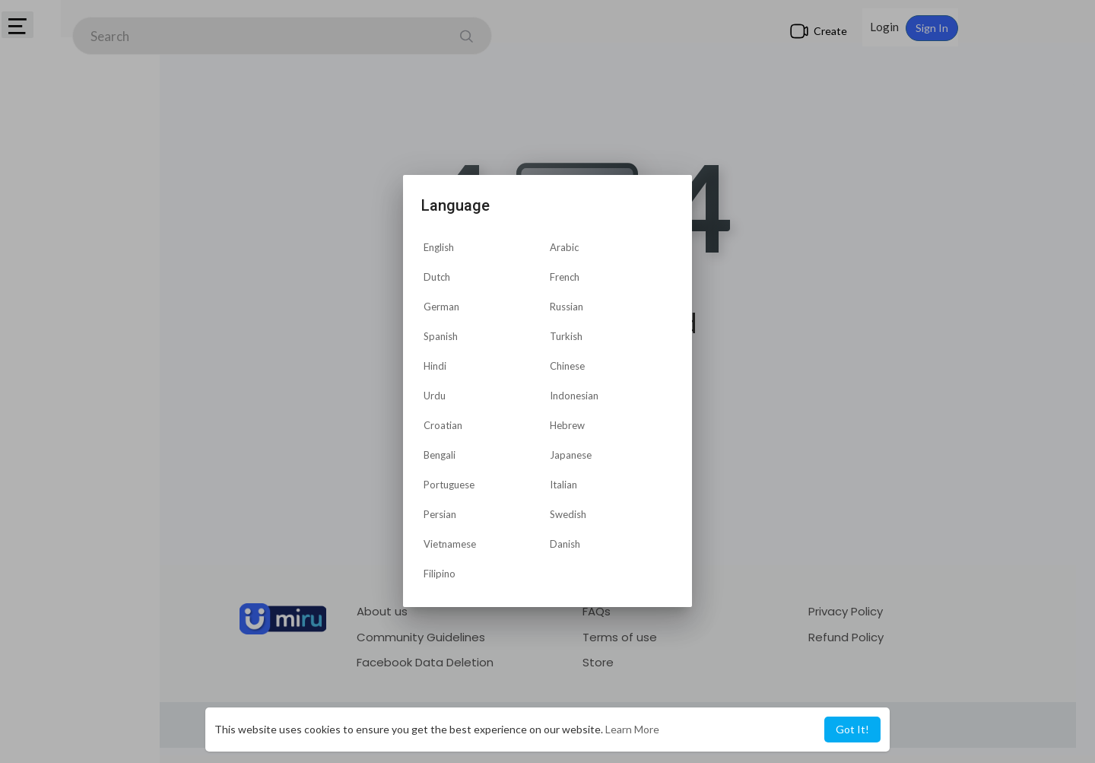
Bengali (439, 455)
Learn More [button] (632, 729)
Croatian (443, 425)
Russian (566, 306)
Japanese (571, 455)
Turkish (566, 336)
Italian (563, 484)
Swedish (568, 514)
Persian (440, 514)
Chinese (567, 366)
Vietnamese (450, 544)
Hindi (435, 366)
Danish (565, 544)
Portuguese (449, 484)
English (439, 247)
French (564, 277)
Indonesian (574, 395)
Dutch (437, 277)
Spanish (441, 336)
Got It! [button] (852, 729)
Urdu (435, 395)
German (441, 306)
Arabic (564, 247)
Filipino (439, 573)
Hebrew (567, 425)
